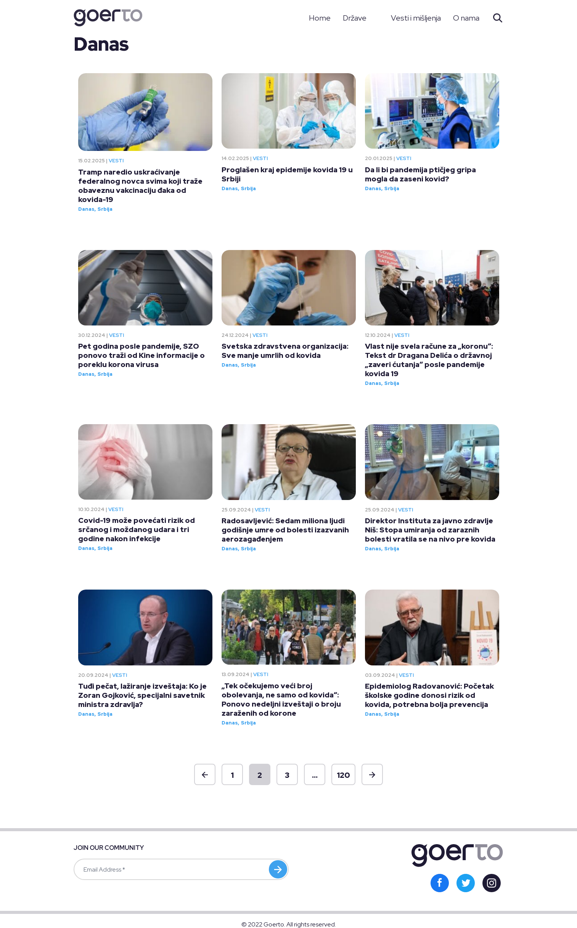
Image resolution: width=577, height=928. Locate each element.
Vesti (116, 160)
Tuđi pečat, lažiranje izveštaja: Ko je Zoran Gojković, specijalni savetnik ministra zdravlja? (142, 695)
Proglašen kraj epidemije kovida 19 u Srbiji (287, 174)
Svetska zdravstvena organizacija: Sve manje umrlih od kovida (285, 350)
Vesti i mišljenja (416, 18)
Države (354, 18)
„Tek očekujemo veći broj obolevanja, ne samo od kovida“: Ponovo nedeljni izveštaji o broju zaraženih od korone (281, 699)
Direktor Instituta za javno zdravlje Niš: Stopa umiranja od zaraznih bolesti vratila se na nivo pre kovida (430, 530)
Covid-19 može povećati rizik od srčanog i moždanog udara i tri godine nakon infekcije (136, 529)
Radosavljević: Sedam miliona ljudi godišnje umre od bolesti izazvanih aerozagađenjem (285, 530)
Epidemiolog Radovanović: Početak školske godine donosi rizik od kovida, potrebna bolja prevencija (429, 695)
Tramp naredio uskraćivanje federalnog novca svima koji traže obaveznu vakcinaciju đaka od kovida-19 (140, 185)
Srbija (105, 209)
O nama (466, 18)
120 (343, 775)
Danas (86, 209)
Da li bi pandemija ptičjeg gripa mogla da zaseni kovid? (420, 174)
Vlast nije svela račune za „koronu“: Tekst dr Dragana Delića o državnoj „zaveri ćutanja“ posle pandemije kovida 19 (429, 359)
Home (320, 18)
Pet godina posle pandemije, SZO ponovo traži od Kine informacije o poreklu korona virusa (141, 355)
